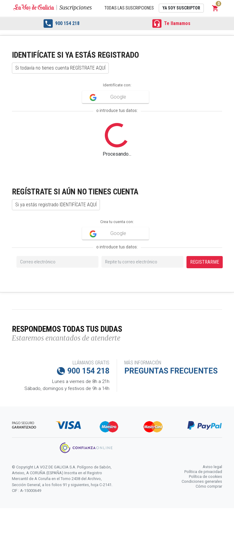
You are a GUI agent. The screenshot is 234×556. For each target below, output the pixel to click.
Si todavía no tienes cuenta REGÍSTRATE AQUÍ (60, 68)
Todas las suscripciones (129, 7)
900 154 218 (62, 23)
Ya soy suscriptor (181, 7)
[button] (215, 8)
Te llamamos (171, 23)
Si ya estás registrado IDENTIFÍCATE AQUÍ (56, 205)
